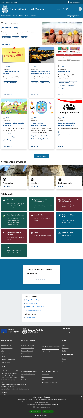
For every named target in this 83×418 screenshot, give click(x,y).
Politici (3, 357)
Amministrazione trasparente (50, 371)
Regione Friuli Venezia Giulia (9, 2)
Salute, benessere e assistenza (50, 349)
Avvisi (5, 23)
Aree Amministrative (6, 348)
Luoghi (64, 359)
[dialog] (41, 406)
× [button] (81, 396)
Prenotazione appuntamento (29, 371)
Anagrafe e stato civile (27, 345)
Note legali (45, 380)
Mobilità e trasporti (26, 357)
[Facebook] (61, 9)
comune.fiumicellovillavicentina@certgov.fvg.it (14, 384)
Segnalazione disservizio (28, 374)
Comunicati (65, 348)
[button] (41, 415)
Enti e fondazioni (5, 354)
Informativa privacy (47, 377)
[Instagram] (65, 9)
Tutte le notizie (41, 156)
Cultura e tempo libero (27, 348)
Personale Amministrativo (8, 360)
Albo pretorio (45, 374)
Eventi (64, 362)
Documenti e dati (5, 362)
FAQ (22, 377)
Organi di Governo (6, 345)
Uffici (2, 351)
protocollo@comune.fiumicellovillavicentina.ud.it (15, 389)
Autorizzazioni (46, 352)
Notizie (6, 66)
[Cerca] (80, 9)
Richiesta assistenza (27, 380)
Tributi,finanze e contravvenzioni (51, 346)
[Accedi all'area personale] (74, 2)
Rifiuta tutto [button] (48, 411)
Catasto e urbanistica (27, 354)
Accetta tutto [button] (35, 411)
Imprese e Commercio (27, 351)
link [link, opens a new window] (57, 404)
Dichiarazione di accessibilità (50, 383)
